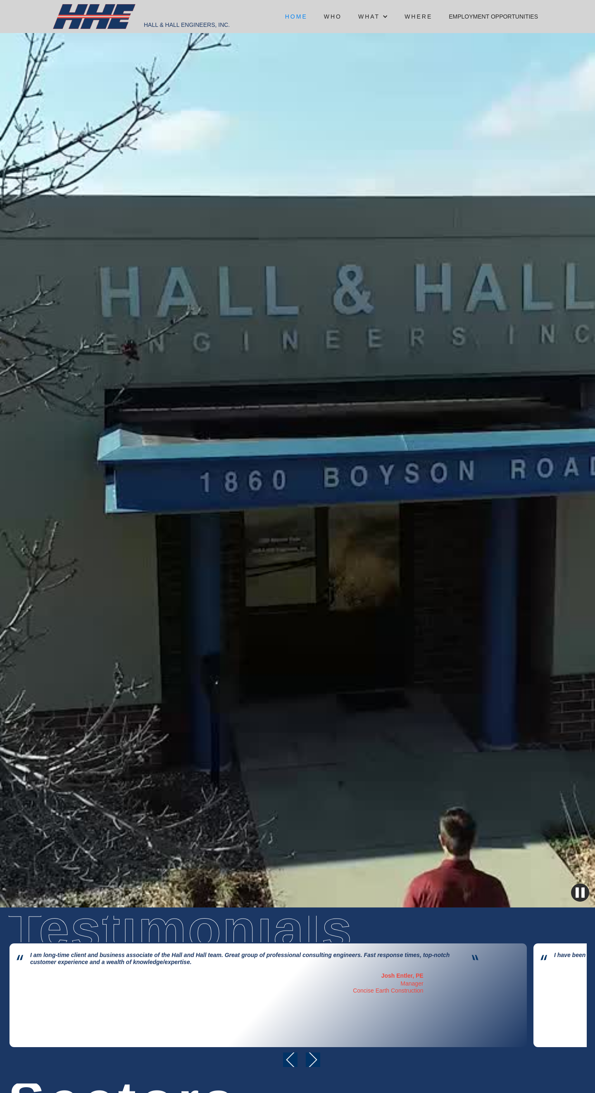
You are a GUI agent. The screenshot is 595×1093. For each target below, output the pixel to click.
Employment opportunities (493, 16)
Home (296, 16)
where (418, 16)
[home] (94, 16)
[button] (373, 16)
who (333, 16)
